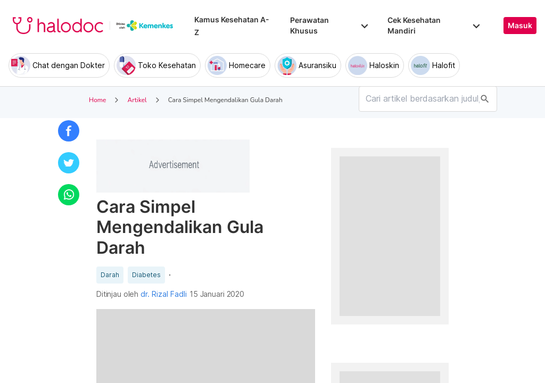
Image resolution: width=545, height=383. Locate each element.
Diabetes (146, 275)
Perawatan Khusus (330, 25)
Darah (110, 275)
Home (97, 100)
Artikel (136, 100)
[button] (68, 131)
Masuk (520, 25)
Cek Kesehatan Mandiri (434, 25)
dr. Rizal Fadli (164, 294)
